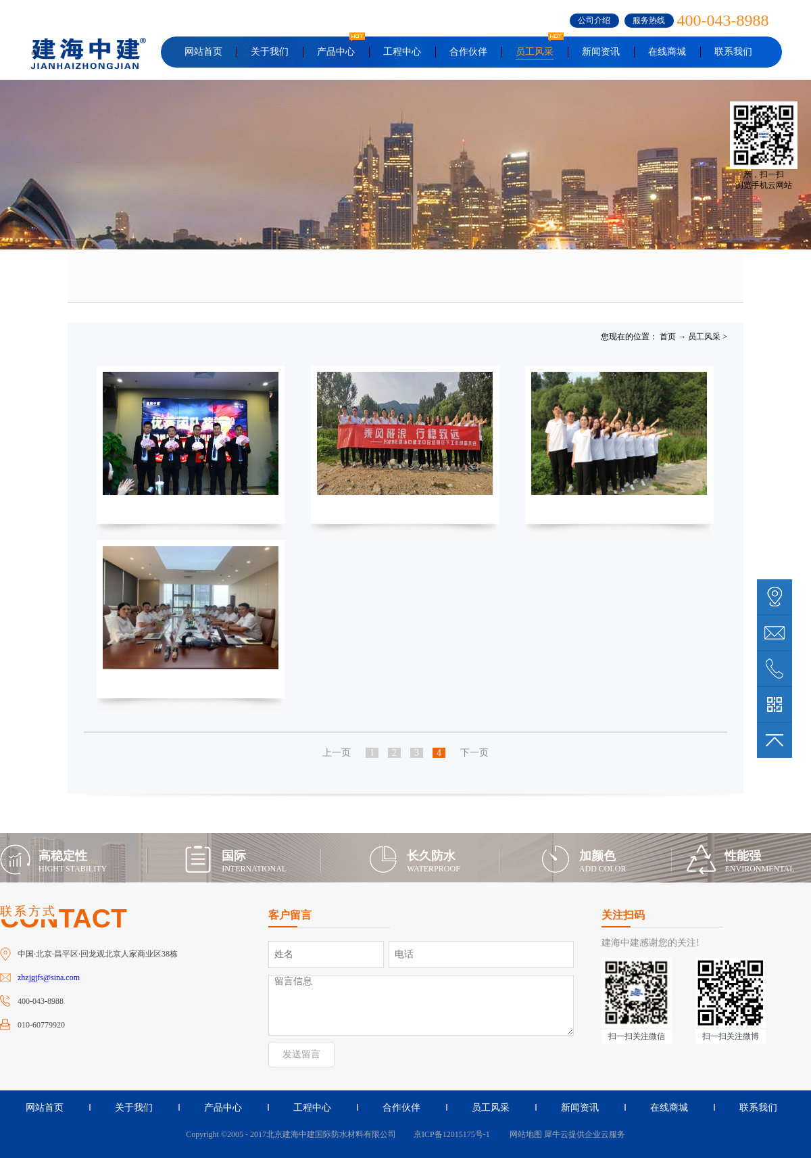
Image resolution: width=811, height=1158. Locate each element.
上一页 (336, 753)
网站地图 (524, 1134)
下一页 (474, 753)
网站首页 (203, 52)
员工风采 (704, 336)
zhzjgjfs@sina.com (49, 977)
